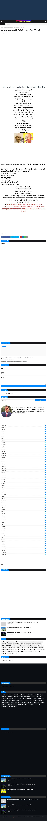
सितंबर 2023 (24, 477)
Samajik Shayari (29, 651)
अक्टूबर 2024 (24, 453)
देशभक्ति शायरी (19, 642)
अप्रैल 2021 (24, 539)
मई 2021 (24, 537)
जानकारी (13, 642)
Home (25, 816)
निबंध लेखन (39, 642)
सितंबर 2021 (24, 528)
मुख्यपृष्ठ (2, 27)
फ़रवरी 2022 (24, 518)
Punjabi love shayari (38, 649)
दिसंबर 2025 (24, 427)
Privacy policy (38, 816)
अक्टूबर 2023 (24, 474)
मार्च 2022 (24, 515)
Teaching (4, 653)
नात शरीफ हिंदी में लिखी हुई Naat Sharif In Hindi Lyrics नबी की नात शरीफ (19, 627)
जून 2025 (24, 436)
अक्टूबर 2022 (24, 500)
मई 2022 (24, 511)
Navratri (17, 649)
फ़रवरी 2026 (24, 425)
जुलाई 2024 (24, 459)
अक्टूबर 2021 (24, 526)
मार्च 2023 (24, 490)
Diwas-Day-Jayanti (31, 646)
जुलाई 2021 (24, 533)
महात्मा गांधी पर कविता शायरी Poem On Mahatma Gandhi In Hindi (24, 207)
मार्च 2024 (24, 464)
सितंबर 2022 (24, 502)
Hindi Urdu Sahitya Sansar (12, 817)
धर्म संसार (27, 642)
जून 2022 (24, 509)
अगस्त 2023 (24, 479)
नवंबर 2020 (24, 550)
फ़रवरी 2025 (24, 444)
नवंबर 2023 (24, 472)
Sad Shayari (20, 651)
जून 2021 (24, 535)
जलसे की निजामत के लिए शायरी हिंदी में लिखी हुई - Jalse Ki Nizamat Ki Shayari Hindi (21, 632)
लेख (22, 644)
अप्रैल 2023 (24, 487)
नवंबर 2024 (24, 451)
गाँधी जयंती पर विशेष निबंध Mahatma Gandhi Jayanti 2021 (24, 204)
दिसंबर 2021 (24, 522)
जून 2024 (24, 462)
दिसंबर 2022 (24, 496)
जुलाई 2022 (24, 507)
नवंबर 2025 (24, 429)
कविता (5, 27)
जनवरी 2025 (24, 446)
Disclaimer (44, 816)
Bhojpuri (22, 646)
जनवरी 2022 (24, 520)
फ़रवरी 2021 (24, 543)
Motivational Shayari (8, 649)
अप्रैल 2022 (24, 513)
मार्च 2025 (24, 442)
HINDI (18, 647)
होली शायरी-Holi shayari (12, 646)
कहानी (7, 642)
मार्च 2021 (24, 541)
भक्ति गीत (4, 644)
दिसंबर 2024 (24, 449)
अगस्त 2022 (24, 505)
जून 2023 (24, 483)
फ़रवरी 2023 (24, 492)
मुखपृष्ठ (2, 564)
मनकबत (10, 644)
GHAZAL (4, 647)
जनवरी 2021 (24, 546)
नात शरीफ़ (33, 642)
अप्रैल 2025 (24, 440)
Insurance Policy (32, 647)
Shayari (37, 651)
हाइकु (3, 646)
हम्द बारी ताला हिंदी (36, 644)
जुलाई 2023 (24, 481)
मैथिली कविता (16, 644)
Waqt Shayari (12, 653)
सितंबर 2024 (24, 455)
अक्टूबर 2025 (24, 431)
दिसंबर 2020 (24, 548)
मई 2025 (24, 438)
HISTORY (23, 647)
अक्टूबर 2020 (24, 552)
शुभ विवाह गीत (27, 644)
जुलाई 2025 (24, 434)
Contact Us (33, 816)
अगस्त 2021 (24, 530)
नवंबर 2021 (24, 524)
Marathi (41, 647)
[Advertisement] (23, 9)
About (29, 816)
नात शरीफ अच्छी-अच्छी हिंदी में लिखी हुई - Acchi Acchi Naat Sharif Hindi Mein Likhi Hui (22, 622)
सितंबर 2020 (24, 554)
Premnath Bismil (26, 649)
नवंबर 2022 (24, 498)
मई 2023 (24, 485)
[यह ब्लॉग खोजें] (18, 400)
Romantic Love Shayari (8, 651)
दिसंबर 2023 (24, 470)
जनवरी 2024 (24, 468)
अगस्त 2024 (24, 457)
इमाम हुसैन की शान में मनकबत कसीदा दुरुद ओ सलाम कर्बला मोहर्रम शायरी (16, 358)
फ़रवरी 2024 (24, 466)
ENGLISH (41, 646)
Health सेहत (11, 647)
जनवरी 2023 (24, 494)
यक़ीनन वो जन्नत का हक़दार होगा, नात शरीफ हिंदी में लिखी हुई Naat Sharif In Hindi (20, 789)
